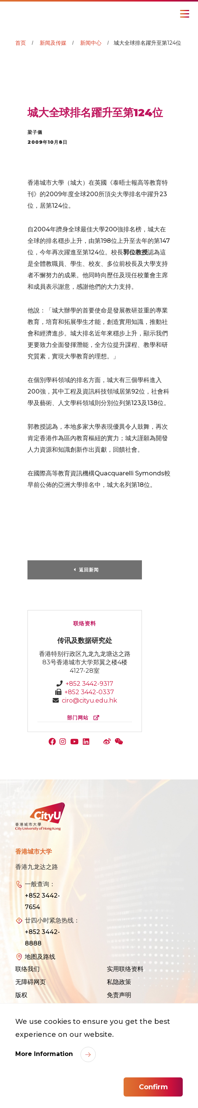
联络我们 (27, 969)
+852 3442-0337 (89, 692)
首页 (20, 42)
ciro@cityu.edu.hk (89, 700)
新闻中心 (90, 42)
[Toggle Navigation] (184, 14)
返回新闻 (89, 570)
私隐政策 (119, 982)
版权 (21, 995)
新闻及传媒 (53, 42)
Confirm (153, 1087)
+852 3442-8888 (42, 937)
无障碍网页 (30, 982)
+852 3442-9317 (89, 683)
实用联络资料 (125, 969)
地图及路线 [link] (40, 956)
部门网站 (85, 718)
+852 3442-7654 (42, 901)
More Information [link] (45, 1054)
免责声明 (119, 995)
